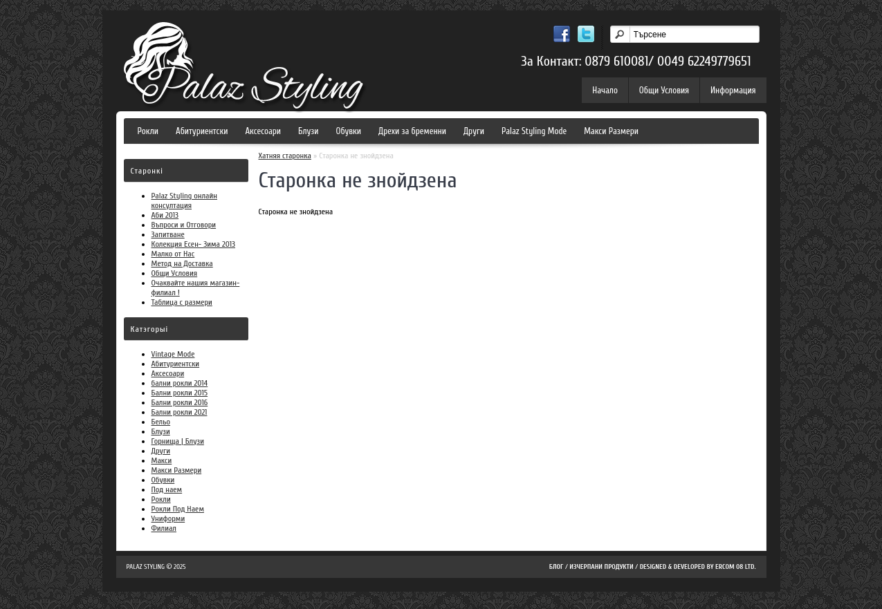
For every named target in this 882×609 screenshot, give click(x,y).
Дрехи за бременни (412, 131)
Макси (161, 460)
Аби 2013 (165, 215)
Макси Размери (611, 131)
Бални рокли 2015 (179, 392)
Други (473, 131)
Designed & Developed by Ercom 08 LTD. (698, 567)
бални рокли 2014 (179, 383)
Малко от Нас (173, 254)
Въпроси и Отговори (184, 224)
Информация (732, 90)
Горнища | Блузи (177, 441)
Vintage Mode (173, 354)
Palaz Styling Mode (534, 131)
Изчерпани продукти (601, 567)
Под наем (167, 489)
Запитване (168, 234)
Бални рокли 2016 (179, 402)
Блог (556, 567)
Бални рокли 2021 (179, 412)
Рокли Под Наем (177, 509)
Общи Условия (664, 90)
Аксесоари (263, 131)
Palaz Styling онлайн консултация (184, 200)
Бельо (161, 422)
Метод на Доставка (182, 263)
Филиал (164, 528)
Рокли (148, 131)
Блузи (308, 131)
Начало (605, 90)
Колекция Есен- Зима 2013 (193, 244)
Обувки (349, 131)
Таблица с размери (181, 302)
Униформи (168, 518)
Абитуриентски (202, 131)
